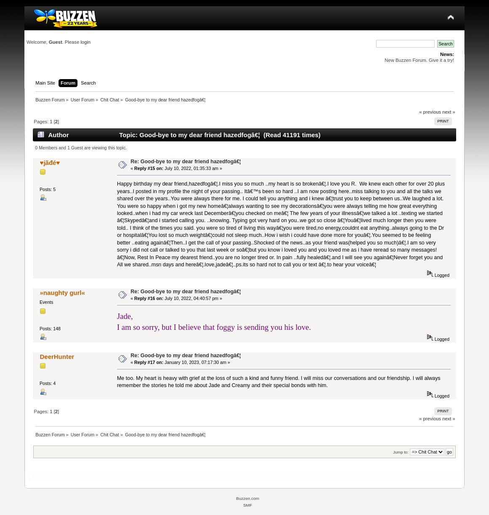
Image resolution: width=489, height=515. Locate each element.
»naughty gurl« (62, 292)
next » (448, 111)
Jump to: (401, 452)
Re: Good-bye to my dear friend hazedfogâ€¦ (186, 162)
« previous (430, 111)
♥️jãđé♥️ (50, 162)
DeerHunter (57, 356)
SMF (247, 505)
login (85, 42)
